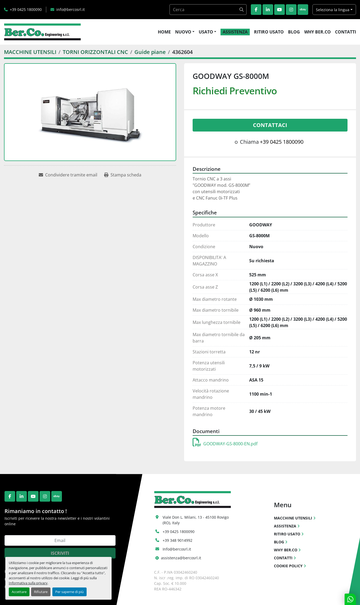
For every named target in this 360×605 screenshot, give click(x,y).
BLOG (294, 32)
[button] (184, 32)
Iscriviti (60, 553)
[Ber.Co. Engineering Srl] (192, 499)
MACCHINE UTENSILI (293, 518)
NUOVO (183, 32)
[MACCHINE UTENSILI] (30, 52)
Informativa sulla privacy (28, 583)
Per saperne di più (69, 591)
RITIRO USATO (269, 32)
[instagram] (291, 9)
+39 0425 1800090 (26, 9)
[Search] (208, 9)
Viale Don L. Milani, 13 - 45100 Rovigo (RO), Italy (196, 520)
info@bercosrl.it (70, 9)
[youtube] (279, 9)
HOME (164, 32)
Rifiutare (41, 591)
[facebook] (256, 9)
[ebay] (303, 9)
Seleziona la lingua (332, 9)
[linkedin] (267, 9)
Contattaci (270, 125)
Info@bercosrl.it (177, 549)
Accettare (19, 591)
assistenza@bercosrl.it (181, 557)
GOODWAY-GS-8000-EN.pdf (225, 444)
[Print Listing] (123, 175)
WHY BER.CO (317, 32)
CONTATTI (345, 32)
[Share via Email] (68, 175)
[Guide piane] (150, 52)
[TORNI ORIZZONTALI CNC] (95, 52)
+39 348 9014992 (177, 540)
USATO (206, 32)
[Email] (60, 540)
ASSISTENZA (235, 32)
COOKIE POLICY (288, 565)
